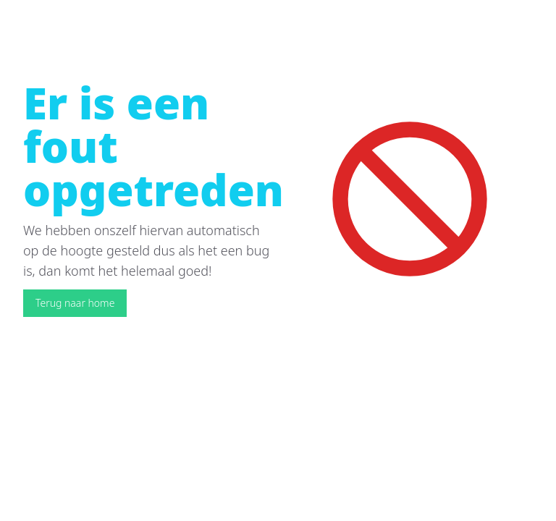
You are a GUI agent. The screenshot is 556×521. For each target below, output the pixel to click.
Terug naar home (74, 303)
